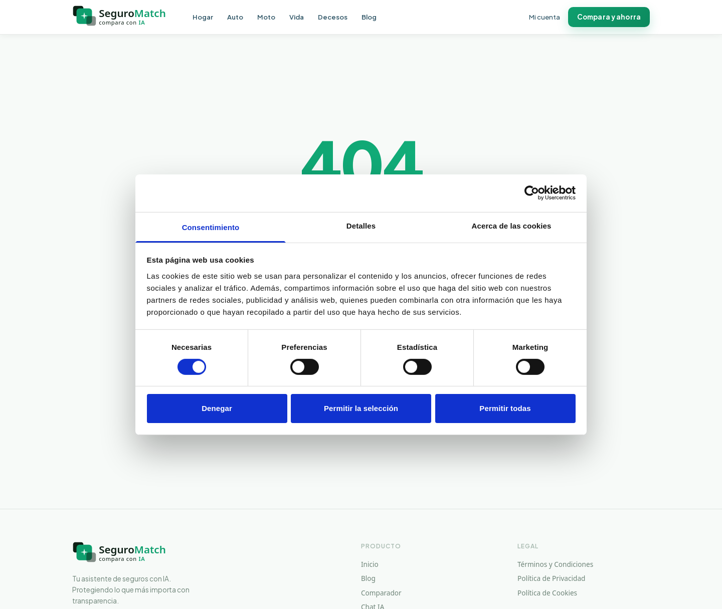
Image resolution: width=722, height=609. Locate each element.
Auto (235, 17)
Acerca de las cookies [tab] (512, 225)
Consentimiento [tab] (211, 227)
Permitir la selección (361, 408)
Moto (266, 17)
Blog (369, 17)
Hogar (203, 17)
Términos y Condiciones (555, 564)
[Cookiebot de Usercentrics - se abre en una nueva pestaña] (532, 192)
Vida (296, 17)
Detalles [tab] (361, 225)
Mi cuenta (544, 17)
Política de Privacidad (551, 578)
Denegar (217, 408)
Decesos (332, 17)
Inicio (370, 564)
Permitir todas (504, 408)
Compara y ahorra (609, 17)
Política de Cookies (547, 592)
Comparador (381, 592)
